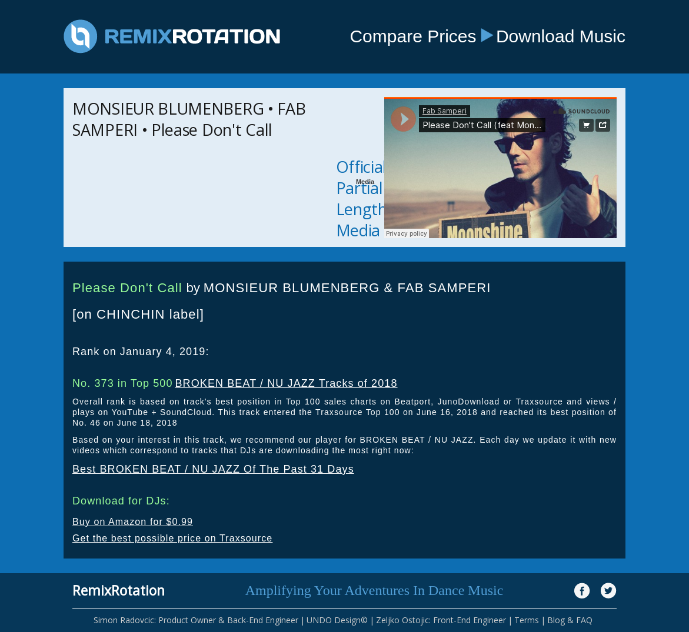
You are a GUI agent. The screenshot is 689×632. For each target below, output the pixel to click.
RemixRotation (118, 590)
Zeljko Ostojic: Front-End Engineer (441, 620)
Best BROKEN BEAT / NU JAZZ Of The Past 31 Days (213, 469)
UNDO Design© (337, 620)
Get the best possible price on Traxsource (172, 538)
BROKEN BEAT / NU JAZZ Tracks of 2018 (286, 383)
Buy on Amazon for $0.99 (132, 522)
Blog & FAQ (570, 620)
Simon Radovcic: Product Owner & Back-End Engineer (196, 620)
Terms (526, 620)
